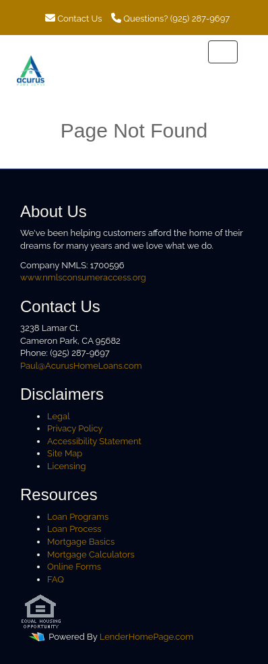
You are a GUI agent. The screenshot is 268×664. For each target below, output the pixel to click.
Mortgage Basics (80, 542)
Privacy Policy (75, 428)
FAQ (55, 579)
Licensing (66, 466)
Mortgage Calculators (91, 554)
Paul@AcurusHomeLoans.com (81, 366)
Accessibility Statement (94, 441)
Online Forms (74, 567)
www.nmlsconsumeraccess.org (83, 277)
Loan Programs (77, 517)
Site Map (64, 453)
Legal (58, 416)
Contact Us (73, 18)
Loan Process (74, 529)
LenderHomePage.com (146, 637)
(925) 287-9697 (200, 18)
